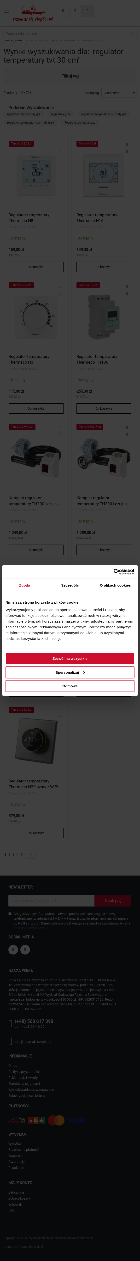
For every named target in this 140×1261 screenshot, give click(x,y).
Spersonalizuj (70, 672)
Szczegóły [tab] (70, 585)
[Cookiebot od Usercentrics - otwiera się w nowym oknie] (113, 572)
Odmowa (69, 686)
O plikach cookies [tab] (115, 585)
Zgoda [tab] (24, 585)
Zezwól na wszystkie (70, 658)
